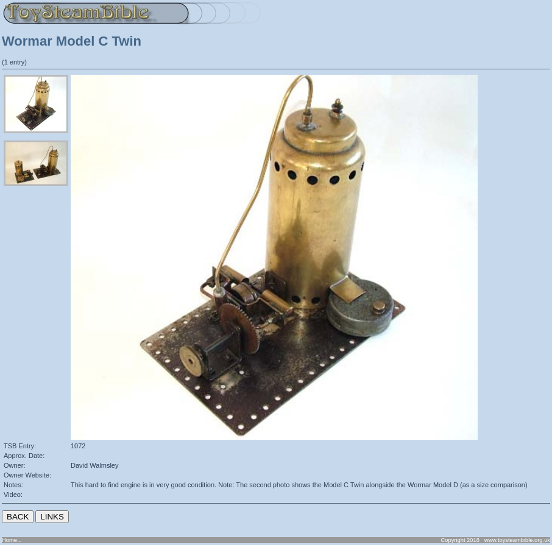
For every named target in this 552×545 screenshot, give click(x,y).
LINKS (52, 516)
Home (9, 540)
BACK (18, 516)
